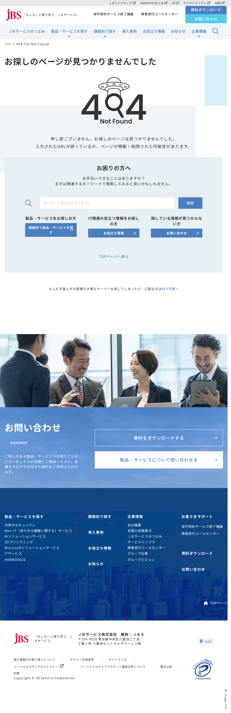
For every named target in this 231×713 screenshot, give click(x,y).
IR (174, 3)
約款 (44, 678)
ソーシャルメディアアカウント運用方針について (119, 672)
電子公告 (20, 678)
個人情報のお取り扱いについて (36, 665)
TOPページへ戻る (114, 260)
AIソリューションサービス (25, 542)
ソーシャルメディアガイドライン (41, 672)
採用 (220, 3)
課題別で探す (105, 32)
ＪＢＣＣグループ (119, 3)
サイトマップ (124, 665)
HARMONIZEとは (152, 3)
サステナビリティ (196, 3)
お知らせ (178, 32)
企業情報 (199, 32)
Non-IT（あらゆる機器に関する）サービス (38, 536)
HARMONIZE (15, 565)
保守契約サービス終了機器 (112, 15)
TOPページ (215, 608)
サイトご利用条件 (87, 665)
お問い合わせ (206, 20)
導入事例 (129, 32)
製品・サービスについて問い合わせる (166, 465)
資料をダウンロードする (174, 441)
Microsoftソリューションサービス (32, 553)
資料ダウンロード (206, 10)
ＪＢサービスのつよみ (26, 32)
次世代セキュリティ (20, 531)
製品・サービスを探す (69, 32)
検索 (189, 207)
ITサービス (13, 559)
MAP (205, 646)
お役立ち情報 (154, 32)
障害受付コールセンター (159, 15)
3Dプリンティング (19, 548)
